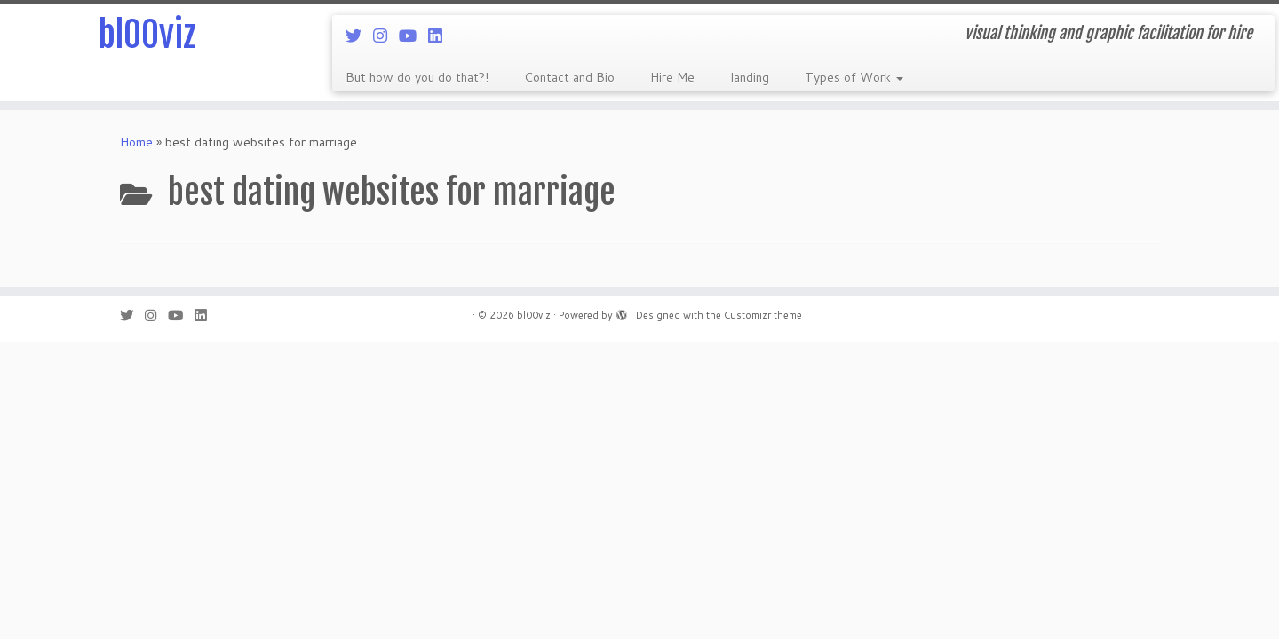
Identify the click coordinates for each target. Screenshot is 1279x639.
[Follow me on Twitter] (359, 35)
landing (749, 77)
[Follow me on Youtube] (413, 35)
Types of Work (854, 77)
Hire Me (672, 77)
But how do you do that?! (417, 77)
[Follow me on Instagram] (386, 35)
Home (136, 142)
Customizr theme (763, 315)
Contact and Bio (569, 77)
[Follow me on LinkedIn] (441, 35)
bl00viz (147, 35)
